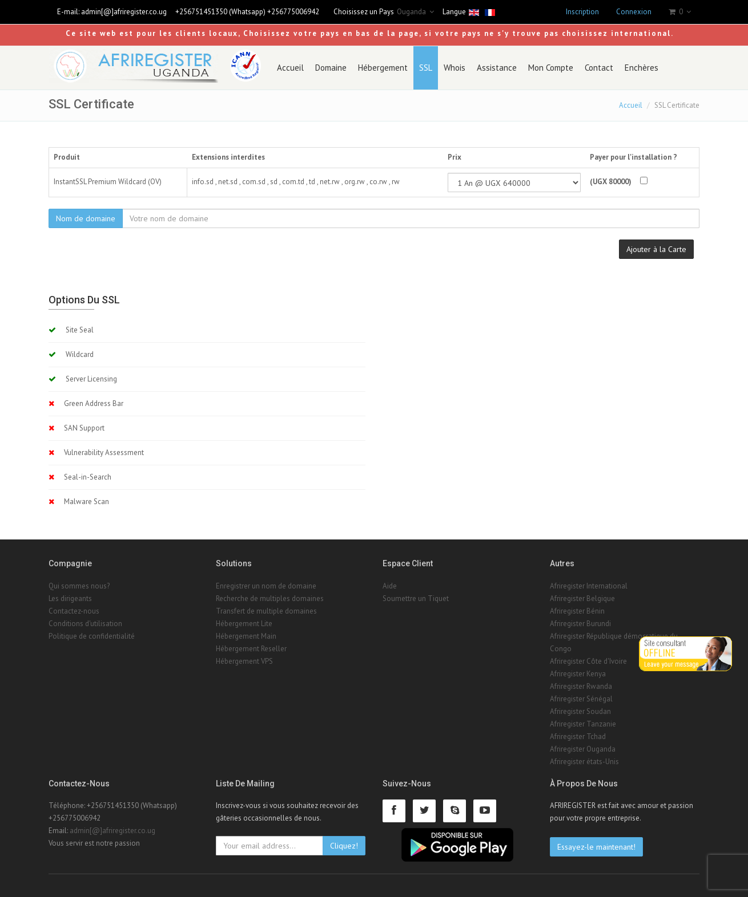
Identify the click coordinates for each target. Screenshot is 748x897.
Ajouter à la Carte (656, 249)
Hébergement (383, 67)
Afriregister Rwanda (581, 686)
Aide (390, 586)
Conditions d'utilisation (85, 623)
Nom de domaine (85, 218)
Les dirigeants (70, 598)
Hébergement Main (246, 636)
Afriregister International (589, 586)
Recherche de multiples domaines (270, 598)
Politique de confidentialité (92, 636)
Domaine (331, 67)
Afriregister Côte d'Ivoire (588, 661)
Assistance (497, 67)
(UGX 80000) (611, 181)
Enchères (641, 67)
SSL (425, 67)
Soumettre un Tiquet (416, 598)
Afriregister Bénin (577, 611)
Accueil (290, 67)
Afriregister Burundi (580, 623)
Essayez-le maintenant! (596, 847)
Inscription (582, 12)
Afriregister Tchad (578, 736)
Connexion (634, 12)
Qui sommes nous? (79, 586)
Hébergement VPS (244, 661)
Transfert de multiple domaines (266, 611)
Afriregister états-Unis (584, 761)
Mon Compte (550, 67)
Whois (454, 67)
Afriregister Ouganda (583, 749)
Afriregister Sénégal (581, 699)
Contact (599, 67)
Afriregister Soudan (580, 711)
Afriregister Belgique (582, 598)
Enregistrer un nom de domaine (266, 586)
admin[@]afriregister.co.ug (124, 12)
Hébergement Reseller (251, 649)
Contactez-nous (74, 611)
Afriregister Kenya (578, 674)
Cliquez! (344, 846)
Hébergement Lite (244, 623)
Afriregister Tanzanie (583, 724)
